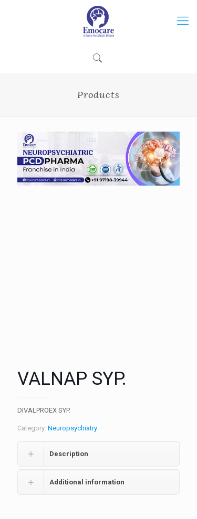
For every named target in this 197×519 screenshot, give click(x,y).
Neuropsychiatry (72, 428)
